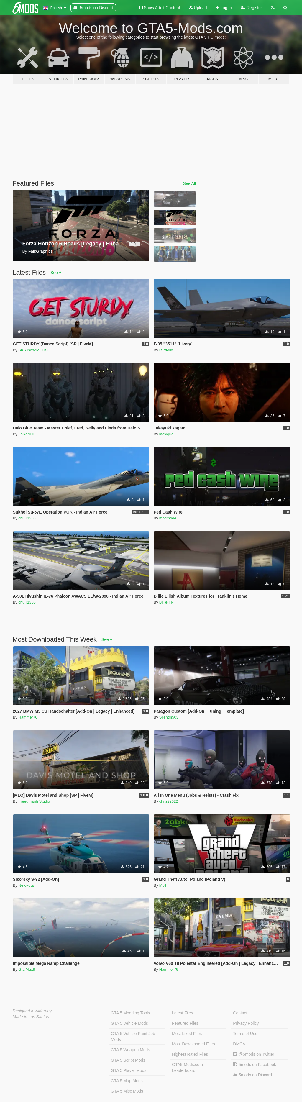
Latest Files (182, 1013)
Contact (240, 1013)
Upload (198, 7)
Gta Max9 (26, 969)
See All (189, 183)
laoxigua (166, 434)
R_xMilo (166, 350)
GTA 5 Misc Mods (127, 1091)
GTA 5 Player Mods (128, 1070)
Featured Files (185, 1023)
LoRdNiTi (26, 434)
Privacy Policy (246, 1023)
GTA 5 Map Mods (127, 1080)
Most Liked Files (187, 1033)
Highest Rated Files (190, 1054)
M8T (163, 885)
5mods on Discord (252, 1075)
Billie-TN (166, 602)
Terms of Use (245, 1033)
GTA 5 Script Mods (128, 1060)
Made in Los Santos (31, 1016)
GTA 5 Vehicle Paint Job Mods (133, 1036)
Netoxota (26, 885)
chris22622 (168, 801)
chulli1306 (27, 518)
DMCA (239, 1044)
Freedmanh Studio (34, 801)
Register (251, 7)
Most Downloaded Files (193, 1044)
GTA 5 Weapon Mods (130, 1049)
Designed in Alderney (32, 1010)
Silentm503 (168, 717)
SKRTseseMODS (32, 350)
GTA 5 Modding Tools (130, 1013)
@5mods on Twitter (253, 1054)
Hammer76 (27, 717)
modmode (167, 518)
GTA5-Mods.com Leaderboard (187, 1067)
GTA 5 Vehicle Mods (129, 1023)
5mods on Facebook (254, 1064)
